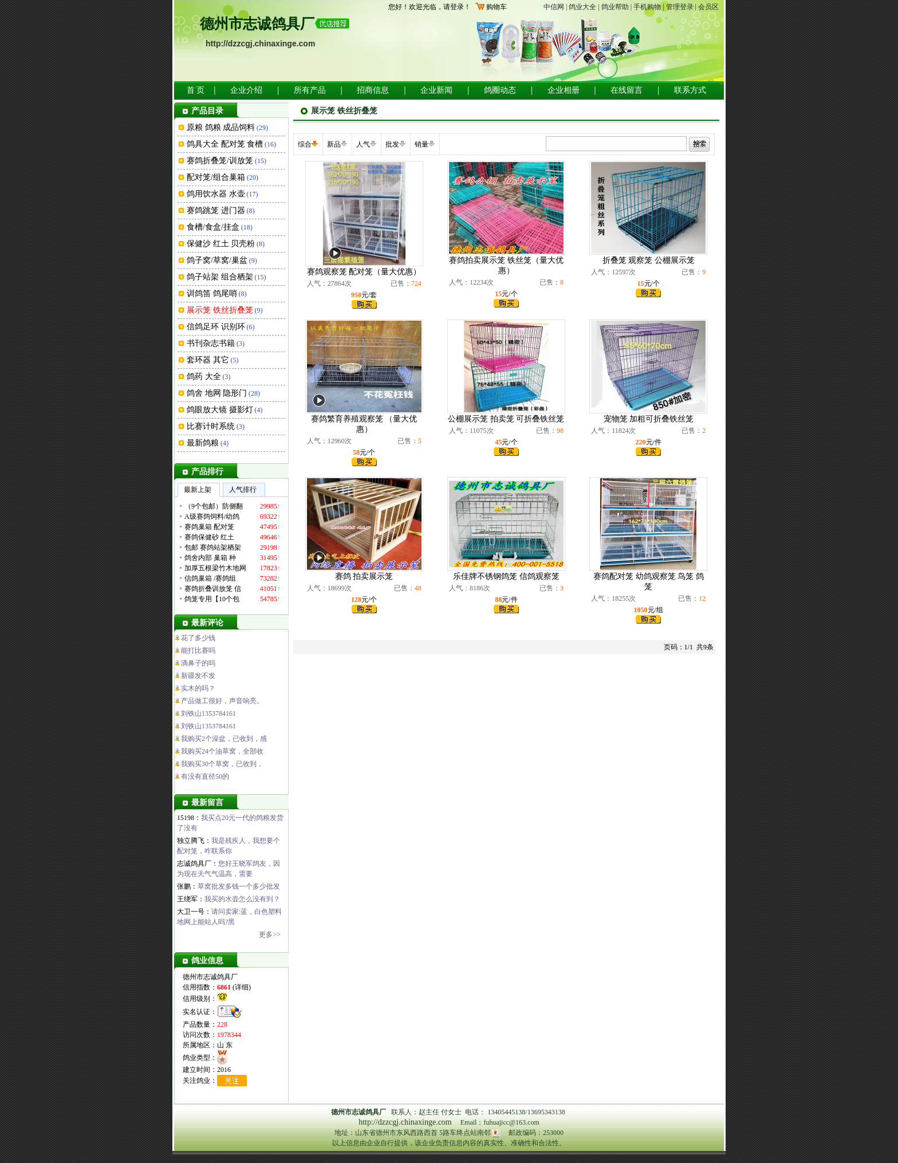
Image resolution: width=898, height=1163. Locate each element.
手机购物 (647, 7)
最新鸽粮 (203, 443)
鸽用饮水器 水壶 (216, 194)
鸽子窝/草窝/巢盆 (217, 260)
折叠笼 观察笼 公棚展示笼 (648, 260)
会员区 (708, 7)
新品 (334, 144)
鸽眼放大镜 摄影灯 (220, 409)
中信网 (553, 7)
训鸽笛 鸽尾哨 (212, 293)
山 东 (225, 1045)
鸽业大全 (582, 7)
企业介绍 (246, 90)
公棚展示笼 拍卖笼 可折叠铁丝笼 (506, 419)
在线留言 (627, 90)
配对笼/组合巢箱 (216, 177)
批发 (392, 144)
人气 (363, 144)
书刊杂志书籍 (211, 343)
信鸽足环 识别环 (216, 326)
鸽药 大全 (204, 376)
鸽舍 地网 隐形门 (217, 393)
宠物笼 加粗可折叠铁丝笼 (649, 419)
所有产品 (310, 90)
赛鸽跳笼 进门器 (216, 210)
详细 (242, 987)
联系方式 (690, 90)
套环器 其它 (208, 360)
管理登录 (680, 7)
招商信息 (373, 90)
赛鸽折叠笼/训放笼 (220, 160)
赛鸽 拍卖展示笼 (364, 576)
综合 (305, 144)
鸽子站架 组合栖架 (220, 277)
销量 (421, 144)
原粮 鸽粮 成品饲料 (221, 127)
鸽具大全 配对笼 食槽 (225, 144)
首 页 (196, 90)
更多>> (270, 935)
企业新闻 (436, 90)
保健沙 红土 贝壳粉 (221, 243)
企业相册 (564, 90)
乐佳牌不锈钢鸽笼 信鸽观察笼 (506, 576)
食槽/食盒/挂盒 (213, 227)
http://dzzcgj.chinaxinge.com (260, 43)
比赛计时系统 (211, 426)
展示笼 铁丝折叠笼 (220, 310)
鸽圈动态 (500, 90)
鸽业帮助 (615, 7)
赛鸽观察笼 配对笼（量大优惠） (364, 271)
